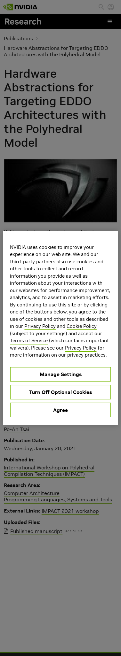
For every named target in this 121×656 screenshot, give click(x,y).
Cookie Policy (82, 326)
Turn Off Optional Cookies (60, 392)
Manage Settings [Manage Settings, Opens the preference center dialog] (61, 374)
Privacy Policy (40, 326)
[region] (60, 328)
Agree (60, 410)
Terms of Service (29, 340)
